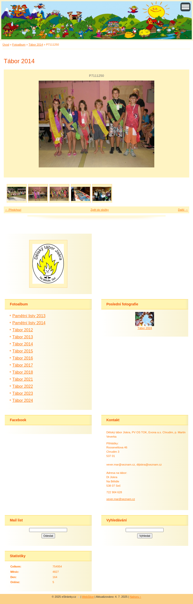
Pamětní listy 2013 (28, 316)
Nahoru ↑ (135, 596)
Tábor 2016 (22, 358)
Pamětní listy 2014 (28, 323)
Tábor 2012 (22, 330)
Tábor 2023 (22, 393)
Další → (183, 209)
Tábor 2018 (22, 372)
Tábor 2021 (22, 379)
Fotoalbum (19, 44)
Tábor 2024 (22, 400)
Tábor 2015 (22, 351)
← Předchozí (13, 209)
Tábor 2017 (22, 365)
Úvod (6, 44)
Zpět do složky (99, 209)
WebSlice (88, 596)
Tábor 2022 (22, 386)
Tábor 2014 (36, 44)
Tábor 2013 (22, 337)
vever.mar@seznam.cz (120, 499)
